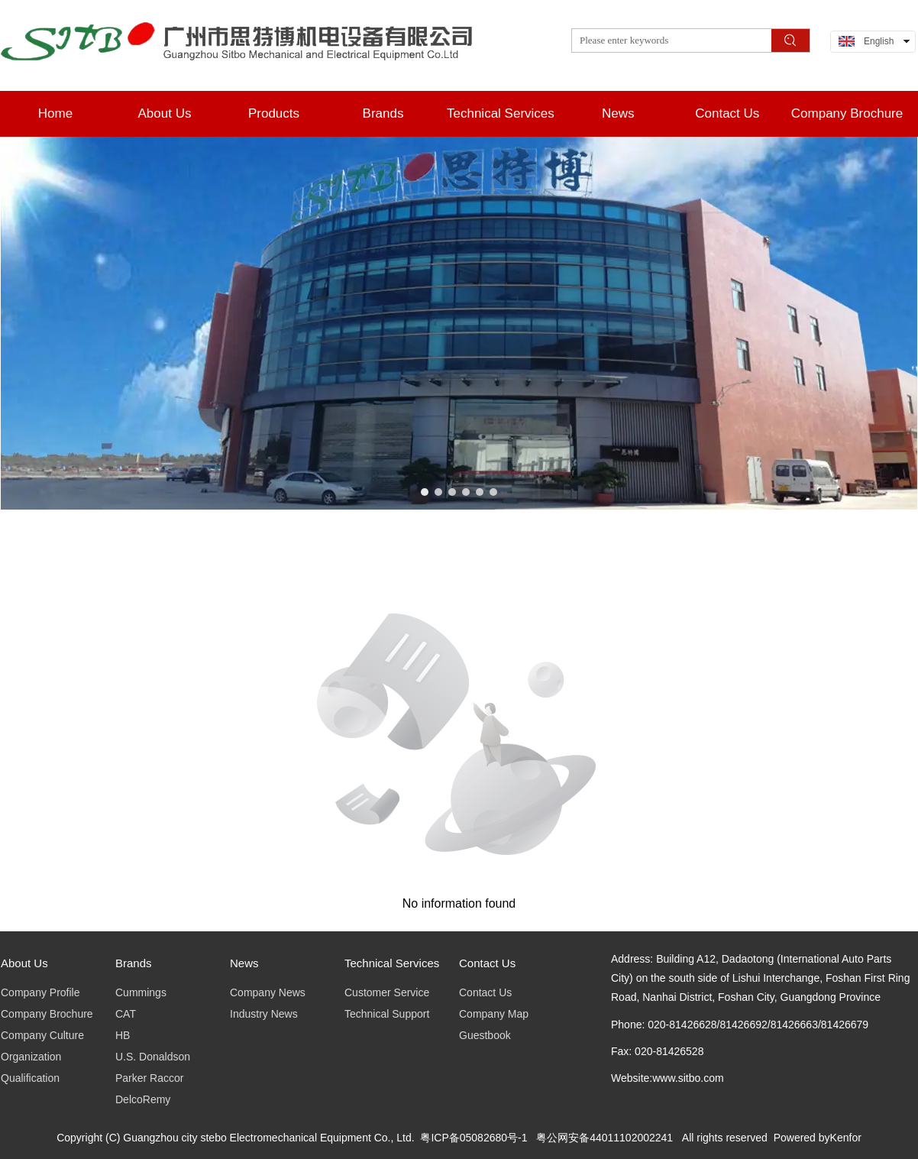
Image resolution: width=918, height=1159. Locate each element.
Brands (133, 963)
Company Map (493, 1014)
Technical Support (386, 1014)
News (244, 963)
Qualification (30, 1078)
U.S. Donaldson (152, 1057)
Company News (267, 992)
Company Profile (40, 992)
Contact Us (487, 963)
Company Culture (42, 1035)
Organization (31, 1057)
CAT (125, 1014)
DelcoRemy (142, 1099)
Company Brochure (47, 1014)
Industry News (264, 1014)
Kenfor (845, 1137)
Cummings (140, 992)
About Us (24, 963)
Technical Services (391, 963)
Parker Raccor (149, 1078)
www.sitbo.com (687, 1078)
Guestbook (485, 1035)
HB (122, 1035)
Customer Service (386, 992)
